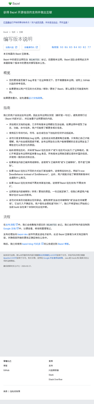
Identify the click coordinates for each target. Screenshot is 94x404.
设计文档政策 (35, 98)
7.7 (89, 47)
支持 (51, 366)
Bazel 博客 (63, 244)
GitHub (6, 370)
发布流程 (10, 224)
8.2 (84, 47)
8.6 (66, 47)
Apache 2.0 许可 (10, 258)
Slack (51, 375)
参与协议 (53, 22)
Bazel (5, 32)
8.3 (79, 47)
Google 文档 (9, 228)
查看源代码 (31, 47)
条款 (5, 391)
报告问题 (11, 47)
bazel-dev (23, 234)
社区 (13, 32)
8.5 (70, 47)
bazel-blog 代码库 (31, 244)
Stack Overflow (55, 379)
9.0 (61, 47)
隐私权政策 (15, 391)
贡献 (21, 32)
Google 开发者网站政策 (53, 258)
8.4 (75, 47)
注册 (65, 22)
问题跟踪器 (54, 370)
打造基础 (7, 22)
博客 (5, 366)
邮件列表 (39, 22)
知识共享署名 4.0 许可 (48, 255)
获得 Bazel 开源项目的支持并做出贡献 (27, 12)
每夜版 (55, 47)
